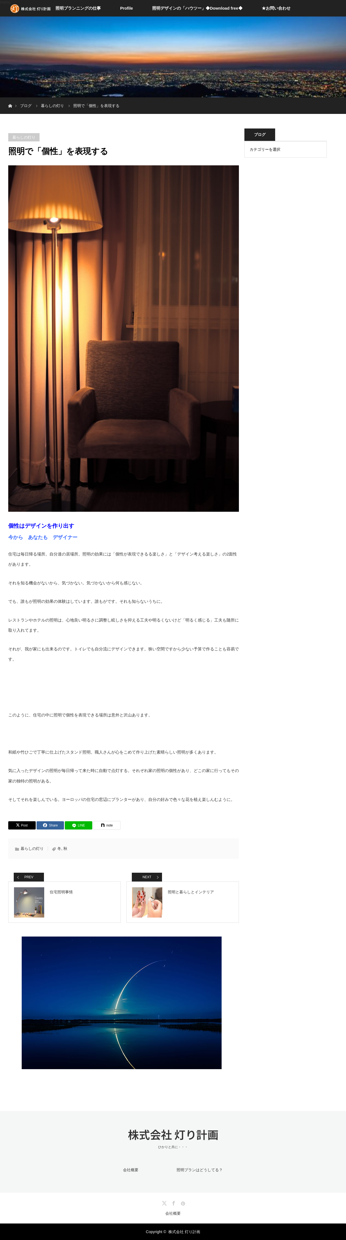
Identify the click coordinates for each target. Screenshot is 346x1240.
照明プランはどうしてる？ (199, 1170)
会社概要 (130, 1170)
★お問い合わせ (276, 8)
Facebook (173, 1202)
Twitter (164, 1202)
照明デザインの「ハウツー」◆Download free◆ (197, 8)
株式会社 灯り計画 (173, 1134)
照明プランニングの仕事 (78, 8)
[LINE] (78, 825)
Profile (126, 8)
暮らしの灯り (23, 137)
